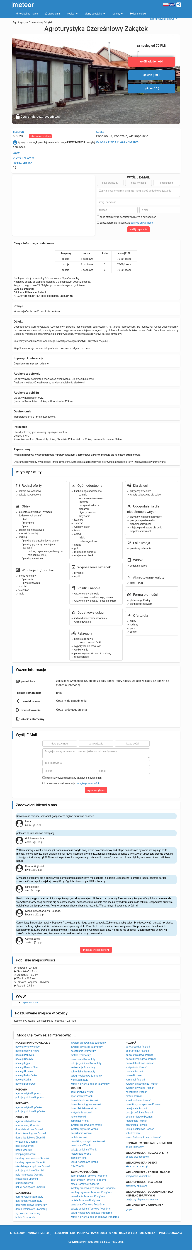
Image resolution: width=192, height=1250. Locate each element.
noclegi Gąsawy (24, 1059)
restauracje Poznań (136, 1120)
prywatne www (23, 157)
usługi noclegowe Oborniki (30, 1187)
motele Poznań (134, 1096)
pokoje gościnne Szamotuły (86, 1063)
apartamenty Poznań (137, 1050)
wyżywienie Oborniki (27, 1141)
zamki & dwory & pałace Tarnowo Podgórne (95, 1216)
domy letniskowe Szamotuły (31, 1204)
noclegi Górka (23, 1079)
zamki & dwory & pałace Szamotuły (90, 1083)
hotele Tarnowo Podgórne (85, 1184)
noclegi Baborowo (26, 1083)
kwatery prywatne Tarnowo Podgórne (91, 1192)
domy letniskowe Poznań (140, 1054)
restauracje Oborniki (27, 1178)
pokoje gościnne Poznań (139, 1112)
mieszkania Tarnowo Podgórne (88, 1196)
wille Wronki (77, 1166)
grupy (129, 1209)
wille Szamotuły (79, 1079)
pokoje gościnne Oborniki (30, 1170)
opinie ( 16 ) (151, 88)
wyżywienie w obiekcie (138, 1176)
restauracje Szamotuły (83, 1067)
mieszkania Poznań (136, 1092)
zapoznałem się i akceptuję (125, 222)
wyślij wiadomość (151, 61)
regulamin (61, 1233)
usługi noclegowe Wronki (84, 1161)
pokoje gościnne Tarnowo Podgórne (91, 1208)
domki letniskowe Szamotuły (31, 1209)
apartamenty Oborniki (28, 1125)
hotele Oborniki (24, 1150)
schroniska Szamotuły (83, 1071)
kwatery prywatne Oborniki (30, 1162)
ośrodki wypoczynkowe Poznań (143, 1104)
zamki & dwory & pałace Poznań (143, 1137)
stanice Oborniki (25, 1182)
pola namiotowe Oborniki (29, 1174)
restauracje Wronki (81, 1153)
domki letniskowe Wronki (85, 1108)
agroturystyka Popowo (28, 1093)
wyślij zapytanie (138, 229)
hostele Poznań (134, 1071)
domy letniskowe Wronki (84, 1100)
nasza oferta (128, 1233)
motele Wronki (79, 1137)
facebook (17, 1233)
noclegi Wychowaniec (28, 1046)
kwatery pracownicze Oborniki (32, 1158)
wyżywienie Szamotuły (28, 1213)
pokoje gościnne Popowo (29, 1097)
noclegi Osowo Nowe (27, 1050)
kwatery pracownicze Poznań (142, 1083)
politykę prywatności (142, 222)
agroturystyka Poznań (138, 1046)
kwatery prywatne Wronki (85, 1129)
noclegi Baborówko (26, 1075)
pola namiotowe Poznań (139, 1116)
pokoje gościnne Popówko (30, 1111)
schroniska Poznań (136, 1124)
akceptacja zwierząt (137, 1166)
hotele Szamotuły (25, 1217)
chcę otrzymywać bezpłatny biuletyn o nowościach (126, 217)
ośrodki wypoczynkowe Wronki (88, 1141)
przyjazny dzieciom (136, 1185)
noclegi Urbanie (24, 1071)
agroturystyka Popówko (29, 1107)
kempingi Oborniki (26, 1154)
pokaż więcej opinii (96, 949)
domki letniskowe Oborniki (30, 1137)
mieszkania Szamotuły (83, 1051)
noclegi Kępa (23, 1063)
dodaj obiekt (148, 1233)
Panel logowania (170, 1233)
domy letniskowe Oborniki (30, 1129)
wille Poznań (133, 1133)
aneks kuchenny (135, 1146)
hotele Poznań (134, 1075)
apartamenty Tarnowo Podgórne (88, 1179)
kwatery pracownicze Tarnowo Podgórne (93, 1188)
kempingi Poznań (135, 1079)
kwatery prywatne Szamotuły (87, 1046)
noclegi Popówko (25, 1054)
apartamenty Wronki (82, 1096)
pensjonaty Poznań (136, 1108)
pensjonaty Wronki (81, 1145)
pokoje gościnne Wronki (84, 1149)
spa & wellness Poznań (138, 1100)
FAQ (72, 1233)
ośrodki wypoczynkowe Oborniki (33, 1166)
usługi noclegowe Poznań (140, 1129)
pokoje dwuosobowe (137, 1156)
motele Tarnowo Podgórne (85, 1200)
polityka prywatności (92, 1233)
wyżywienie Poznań (136, 1067)
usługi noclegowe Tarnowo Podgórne (91, 1212)
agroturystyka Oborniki (28, 1121)
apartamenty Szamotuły (29, 1200)
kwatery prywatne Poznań (140, 1087)
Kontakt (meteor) (39, 1233)
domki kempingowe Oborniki (31, 1133)
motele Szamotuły (81, 1055)
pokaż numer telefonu (40, 136)
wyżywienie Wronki (81, 1112)
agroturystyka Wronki (82, 1092)
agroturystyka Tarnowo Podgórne (89, 1175)
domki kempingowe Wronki (86, 1104)
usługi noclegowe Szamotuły (87, 1075)
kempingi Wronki (80, 1120)
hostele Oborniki (25, 1145)
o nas (113, 1233)
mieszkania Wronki (81, 1133)
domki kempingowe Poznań (141, 1059)
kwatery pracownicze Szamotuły (88, 1042)
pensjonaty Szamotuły (83, 1059)
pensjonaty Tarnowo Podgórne (87, 1204)
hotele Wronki (78, 1116)
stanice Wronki (79, 1157)
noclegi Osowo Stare (27, 1067)
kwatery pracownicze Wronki (86, 1124)
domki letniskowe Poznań (140, 1063)
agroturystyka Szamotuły (29, 1196)
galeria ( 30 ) (151, 75)
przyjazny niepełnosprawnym (142, 1199)
